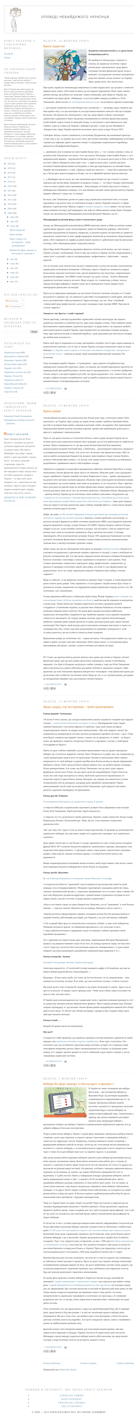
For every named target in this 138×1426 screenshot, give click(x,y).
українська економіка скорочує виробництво (77, 1041)
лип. (12, 268)
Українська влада (12, 352)
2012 (10, 195)
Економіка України (13, 360)
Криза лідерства (54, 46)
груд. (13, 217)
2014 (10, 186)
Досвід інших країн (13, 364)
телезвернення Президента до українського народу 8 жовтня (74, 801)
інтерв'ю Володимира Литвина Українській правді (69, 962)
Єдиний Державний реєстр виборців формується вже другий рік (79, 1285)
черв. (13, 272)
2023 (10, 163)
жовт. (13, 226)
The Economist (71, 1406)
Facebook (8, 53)
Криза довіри (52, 411)
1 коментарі (53, 388)
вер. (12, 259)
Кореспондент (71, 1399)
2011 (9, 199)
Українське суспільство (15, 372)
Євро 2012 (9, 391)
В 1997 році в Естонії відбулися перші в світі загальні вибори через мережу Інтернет (90, 1230)
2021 (10, 168)
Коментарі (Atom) (67, 1369)
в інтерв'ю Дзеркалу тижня (96, 206)
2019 (10, 172)
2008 (10, 213)
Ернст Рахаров (17, 434)
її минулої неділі (85, 102)
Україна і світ (10, 368)
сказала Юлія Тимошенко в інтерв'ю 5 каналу (75, 723)
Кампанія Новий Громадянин (18, 416)
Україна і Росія (11, 376)
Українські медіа (12, 380)
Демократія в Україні (14, 356)
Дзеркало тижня (71, 1395)
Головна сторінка (88, 1363)
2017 (10, 177)
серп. (13, 263)
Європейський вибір (13, 384)
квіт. (12, 281)
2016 (10, 181)
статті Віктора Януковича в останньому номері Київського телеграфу (79, 878)
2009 (10, 208)
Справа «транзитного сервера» (76, 1281)
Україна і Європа (12, 388)
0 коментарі (53, 684)
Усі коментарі (13, 306)
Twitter (7, 57)
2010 (10, 204)
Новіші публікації (51, 1363)
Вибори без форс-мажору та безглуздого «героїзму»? (78, 1084)
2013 (10, 190)
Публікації (12, 301)
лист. (13, 221)
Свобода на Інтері (110, 549)
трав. (13, 277)
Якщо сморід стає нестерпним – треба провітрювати (78, 707)
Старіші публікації (125, 1363)
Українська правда (71, 1402)
